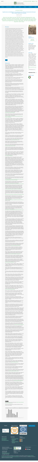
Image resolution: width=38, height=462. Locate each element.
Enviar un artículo (32, 427)
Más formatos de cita (32, 69)
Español (3, 1)
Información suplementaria (32, 40)
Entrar (36, 1)
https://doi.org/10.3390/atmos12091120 (15, 245)
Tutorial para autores (15, 440)
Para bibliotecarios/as (5, 441)
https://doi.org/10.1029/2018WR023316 (18, 380)
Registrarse (33, 1)
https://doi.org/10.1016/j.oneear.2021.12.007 (10, 145)
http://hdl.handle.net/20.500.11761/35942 (10, 112)
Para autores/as (4, 440)
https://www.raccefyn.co (6, 454)
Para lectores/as (4, 439)
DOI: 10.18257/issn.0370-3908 (27, 1)
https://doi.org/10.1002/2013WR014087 (19, 324)
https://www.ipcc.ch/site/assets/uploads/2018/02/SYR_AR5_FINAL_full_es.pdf (14, 209)
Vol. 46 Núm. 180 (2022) (19, 10)
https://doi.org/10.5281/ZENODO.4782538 (10, 289)
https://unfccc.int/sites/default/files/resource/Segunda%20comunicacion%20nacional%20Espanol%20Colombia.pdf (19, 183)
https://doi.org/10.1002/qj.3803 (8, 155)
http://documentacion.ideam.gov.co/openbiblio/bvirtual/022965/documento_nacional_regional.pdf (17, 194)
